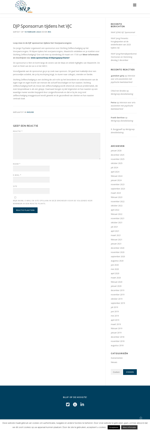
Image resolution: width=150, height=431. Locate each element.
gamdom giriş (117, 75)
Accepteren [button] (113, 427)
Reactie (18, 131)
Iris (49, 32)
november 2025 (117, 159)
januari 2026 (116, 150)
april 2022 (115, 210)
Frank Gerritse (118, 117)
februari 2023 (116, 197)
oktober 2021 (116, 222)
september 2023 (118, 188)
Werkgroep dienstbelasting (122, 94)
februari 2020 (116, 282)
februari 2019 (116, 328)
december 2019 (117, 290)
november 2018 (117, 341)
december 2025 (117, 155)
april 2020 (115, 273)
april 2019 (115, 320)
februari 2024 (116, 176)
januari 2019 (116, 332)
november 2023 (117, 184)
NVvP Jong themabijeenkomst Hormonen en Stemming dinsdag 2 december (124, 56)
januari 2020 (116, 286)
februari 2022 (116, 214)
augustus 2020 (117, 260)
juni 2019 (115, 311)
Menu (134, 5)
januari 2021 (116, 243)
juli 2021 (114, 226)
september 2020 (118, 256)
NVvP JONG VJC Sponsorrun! (123, 32)
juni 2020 (115, 265)
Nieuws (30, 112)
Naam (16, 164)
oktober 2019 (116, 299)
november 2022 (117, 201)
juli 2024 (114, 167)
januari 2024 (116, 180)
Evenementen (117, 358)
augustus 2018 (117, 345)
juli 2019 (114, 307)
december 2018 (117, 337)
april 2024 (115, 171)
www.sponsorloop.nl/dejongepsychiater (50, 57)
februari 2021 (116, 239)
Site (15, 186)
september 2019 (118, 303)
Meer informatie (129, 427)
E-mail (17, 175)
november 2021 (117, 218)
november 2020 (117, 252)
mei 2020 (115, 269)
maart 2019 (116, 324)
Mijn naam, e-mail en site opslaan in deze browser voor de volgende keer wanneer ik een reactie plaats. (53, 202)
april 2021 (115, 231)
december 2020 (117, 248)
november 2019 (117, 294)
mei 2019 (115, 315)
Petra (113, 102)
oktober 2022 (116, 205)
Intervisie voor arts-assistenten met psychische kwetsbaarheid (123, 78)
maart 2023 (116, 193)
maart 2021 (116, 235)
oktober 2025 (116, 163)
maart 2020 (116, 277)
